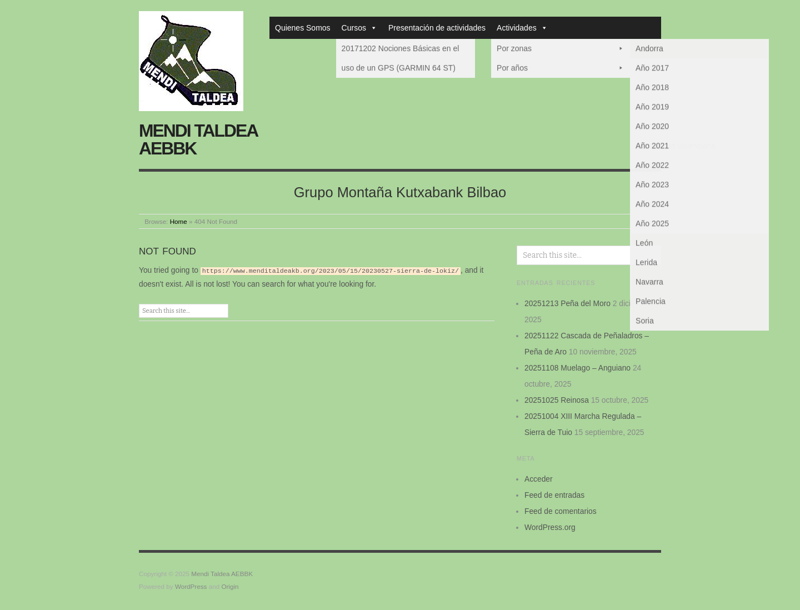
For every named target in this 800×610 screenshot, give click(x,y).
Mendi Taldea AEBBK (198, 139)
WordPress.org (550, 527)
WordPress (191, 586)
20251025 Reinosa (556, 400)
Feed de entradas (554, 495)
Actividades (522, 28)
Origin (229, 586)
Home (178, 221)
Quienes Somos (303, 27)
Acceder (538, 478)
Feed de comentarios (560, 511)
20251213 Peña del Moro (567, 303)
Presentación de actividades (437, 27)
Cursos (359, 28)
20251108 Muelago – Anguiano (577, 367)
